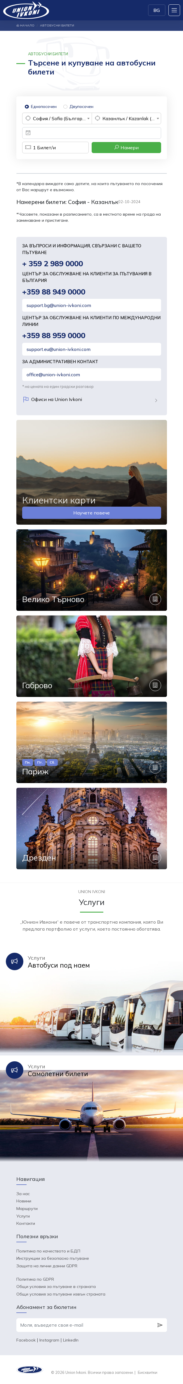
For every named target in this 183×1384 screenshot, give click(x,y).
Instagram (49, 1340)
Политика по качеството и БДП (48, 1251)
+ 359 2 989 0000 (52, 263)
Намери (126, 147)
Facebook (26, 1340)
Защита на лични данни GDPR (46, 1265)
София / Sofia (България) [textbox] (61, 118)
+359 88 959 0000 (53, 335)
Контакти (25, 1223)
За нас (23, 1193)
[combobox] (57, 118)
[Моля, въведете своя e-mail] (84, 1325)
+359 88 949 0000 (53, 291)
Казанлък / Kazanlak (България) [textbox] (131, 118)
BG (157, 10)
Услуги (23, 1216)
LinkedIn (71, 1340)
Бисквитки (147, 1372)
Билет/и (39, 147)
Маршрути (27, 1208)
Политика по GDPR (35, 1279)
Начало (25, 25)
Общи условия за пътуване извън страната (60, 1294)
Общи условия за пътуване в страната (56, 1286)
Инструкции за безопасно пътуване (52, 1258)
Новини (23, 1201)
